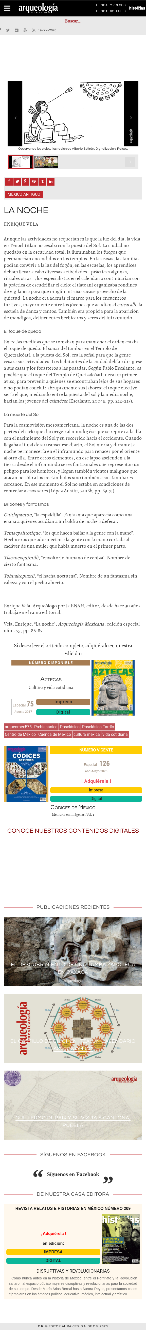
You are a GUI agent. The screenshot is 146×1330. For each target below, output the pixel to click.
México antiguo (24, 194)
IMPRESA (53, 1252)
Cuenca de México (54, 734)
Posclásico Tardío (98, 726)
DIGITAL (53, 1260)
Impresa (63, 701)
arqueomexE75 (18, 726)
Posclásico (70, 726)
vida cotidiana (115, 734)
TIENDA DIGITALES (111, 12)
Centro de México (20, 734)
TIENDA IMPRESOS (111, 6)
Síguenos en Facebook (73, 1174)
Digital (63, 712)
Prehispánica (46, 726)
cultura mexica (87, 734)
